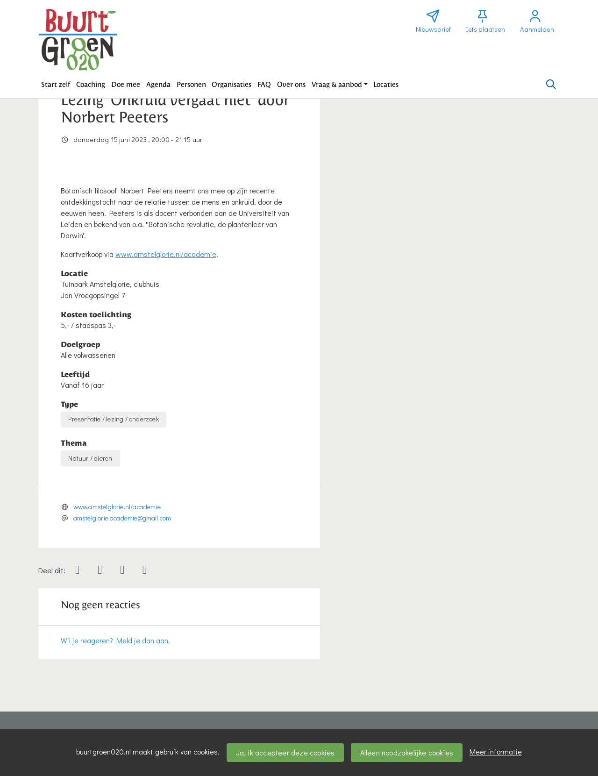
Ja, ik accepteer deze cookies (285, 752)
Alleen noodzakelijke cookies (407, 752)
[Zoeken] (551, 84)
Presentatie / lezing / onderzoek (113, 418)
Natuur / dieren (90, 458)
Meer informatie (496, 751)
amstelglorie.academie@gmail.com (122, 517)
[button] (55, 84)
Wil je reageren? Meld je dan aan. (115, 640)
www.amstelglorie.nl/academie (165, 254)
